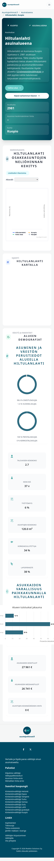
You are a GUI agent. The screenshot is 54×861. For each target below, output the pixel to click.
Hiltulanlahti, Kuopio (14, 15)
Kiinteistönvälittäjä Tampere (17, 796)
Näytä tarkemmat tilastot (27, 95)
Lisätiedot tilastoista (17, 173)
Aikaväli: (9, 179)
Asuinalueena (27, 12)
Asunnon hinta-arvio (14, 778)
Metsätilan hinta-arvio (14, 781)
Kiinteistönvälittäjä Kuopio (16, 812)
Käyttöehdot (10, 823)
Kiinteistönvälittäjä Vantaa (16, 802)
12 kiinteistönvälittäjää (28, 71)
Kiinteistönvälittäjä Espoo (16, 794)
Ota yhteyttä (10, 840)
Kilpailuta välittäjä (12, 773)
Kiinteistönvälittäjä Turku (16, 799)
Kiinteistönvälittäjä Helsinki (16, 791)
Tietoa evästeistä (12, 828)
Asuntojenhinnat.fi (10, 12)
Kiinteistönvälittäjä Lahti (15, 807)
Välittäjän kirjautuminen (15, 835)
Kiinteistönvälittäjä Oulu (15, 804)
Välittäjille (9, 838)
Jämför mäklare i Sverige (15, 831)
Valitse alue (14, 88)
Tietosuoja (9, 825)
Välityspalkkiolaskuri (14, 775)
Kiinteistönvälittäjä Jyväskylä (17, 810)
